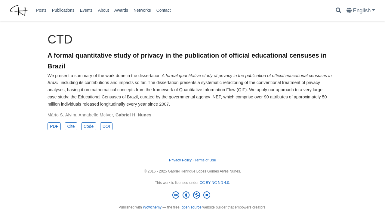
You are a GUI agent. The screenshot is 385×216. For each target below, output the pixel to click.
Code (89, 126)
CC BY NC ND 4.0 (214, 183)
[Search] (338, 10)
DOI (106, 126)
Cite (71, 126)
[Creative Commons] (192, 195)
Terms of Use (205, 160)
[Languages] (360, 10)
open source (191, 207)
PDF (54, 126)
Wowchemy (152, 207)
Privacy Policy (180, 160)
